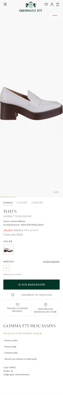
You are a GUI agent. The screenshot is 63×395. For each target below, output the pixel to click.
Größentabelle (51, 261)
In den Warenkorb (31, 284)
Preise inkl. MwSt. (13, 234)
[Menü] (5, 4)
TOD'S (10, 211)
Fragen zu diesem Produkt (17, 307)
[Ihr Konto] (52, 4)
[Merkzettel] (46, 4)
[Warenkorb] (57, 4)
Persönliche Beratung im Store (45, 307)
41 (6, 268)
